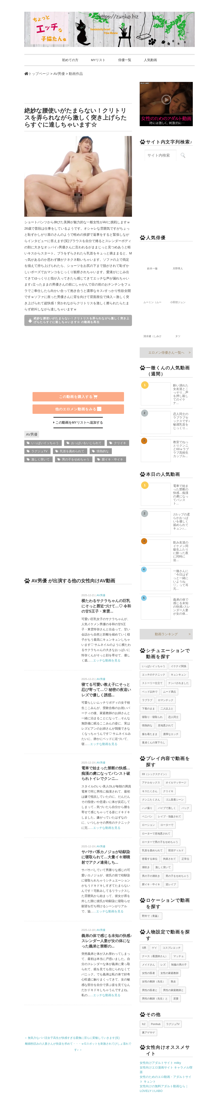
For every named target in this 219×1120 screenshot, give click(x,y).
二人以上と (167, 708)
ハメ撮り (147, 808)
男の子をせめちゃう (75, 459)
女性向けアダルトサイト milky (160, 1063)
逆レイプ (171, 884)
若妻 (176, 998)
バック (185, 808)
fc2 (143, 1024)
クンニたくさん (151, 799)
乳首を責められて (72, 451)
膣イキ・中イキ (112, 459)
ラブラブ (147, 700)
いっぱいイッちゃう (45, 443)
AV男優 (31, 435)
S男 (144, 947)
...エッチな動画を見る (105, 660)
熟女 (173, 981)
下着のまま (148, 708)
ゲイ (154, 947)
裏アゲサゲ (148, 1032)
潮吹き (146, 867)
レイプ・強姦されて (169, 816)
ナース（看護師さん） (155, 956)
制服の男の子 (179, 964)
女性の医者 (148, 973)
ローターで (167, 825)
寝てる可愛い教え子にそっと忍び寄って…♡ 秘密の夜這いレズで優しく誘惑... (106, 690)
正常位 (185, 859)
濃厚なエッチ (171, 734)
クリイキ (120, 443)
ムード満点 (169, 691)
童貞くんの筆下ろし (153, 742)
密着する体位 (149, 859)
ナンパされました (178, 683)
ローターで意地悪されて (156, 833)
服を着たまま (149, 734)
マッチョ (178, 956)
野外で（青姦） (151, 916)
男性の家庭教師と (173, 990)
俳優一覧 (125, 60)
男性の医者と (149, 990)
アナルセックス (151, 782)
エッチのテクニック (153, 674)
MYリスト (97, 60)
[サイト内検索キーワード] (160, 155)
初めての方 (68, 60)
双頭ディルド (176, 850)
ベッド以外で (149, 691)
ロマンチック (165, 700)
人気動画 (152, 60)
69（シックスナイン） (155, 774)
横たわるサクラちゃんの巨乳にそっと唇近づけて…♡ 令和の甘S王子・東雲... (106, 606)
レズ (163, 964)
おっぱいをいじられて (86, 443)
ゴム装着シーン (175, 799)
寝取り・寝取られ (152, 717)
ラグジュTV (39, 451)
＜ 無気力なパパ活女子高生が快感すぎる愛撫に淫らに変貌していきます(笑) (72, 1038)
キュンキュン (178, 674)
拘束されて (169, 859)
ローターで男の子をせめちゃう (160, 842)
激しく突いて (40, 459)
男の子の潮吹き (151, 875)
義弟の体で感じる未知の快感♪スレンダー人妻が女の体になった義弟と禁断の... (106, 941)
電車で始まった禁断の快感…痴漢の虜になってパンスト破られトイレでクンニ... (105, 773)
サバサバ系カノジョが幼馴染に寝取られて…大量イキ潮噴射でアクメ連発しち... (105, 857)
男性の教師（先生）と (155, 998)
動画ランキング (166, 634)
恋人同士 (173, 717)
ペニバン (147, 816)
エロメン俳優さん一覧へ (166, 352)
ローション (148, 825)
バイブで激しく (167, 808)
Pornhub (155, 1024)
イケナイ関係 (178, 666)
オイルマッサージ (176, 782)
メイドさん (148, 964)
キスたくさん (149, 791)
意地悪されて (165, 725)
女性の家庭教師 (170, 973)
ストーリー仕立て (152, 683)
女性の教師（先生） (153, 981)
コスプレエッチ (172, 947)
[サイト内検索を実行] (183, 155)
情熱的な (103, 451)
